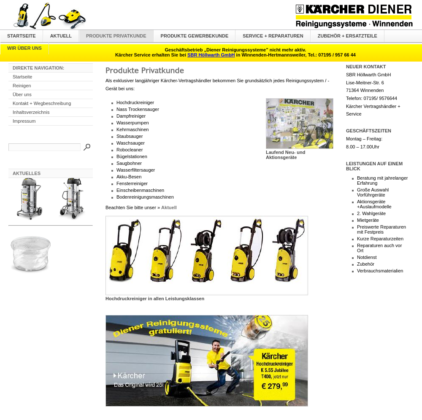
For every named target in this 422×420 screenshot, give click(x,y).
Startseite (21, 35)
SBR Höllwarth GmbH (211, 54)
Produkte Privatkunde (116, 35)
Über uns (22, 94)
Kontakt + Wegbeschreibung (42, 103)
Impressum (24, 121)
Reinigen (22, 85)
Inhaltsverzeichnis (31, 112)
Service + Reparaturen (273, 35)
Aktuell (61, 35)
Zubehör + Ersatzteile (347, 35)
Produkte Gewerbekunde (195, 35)
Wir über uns (24, 48)
